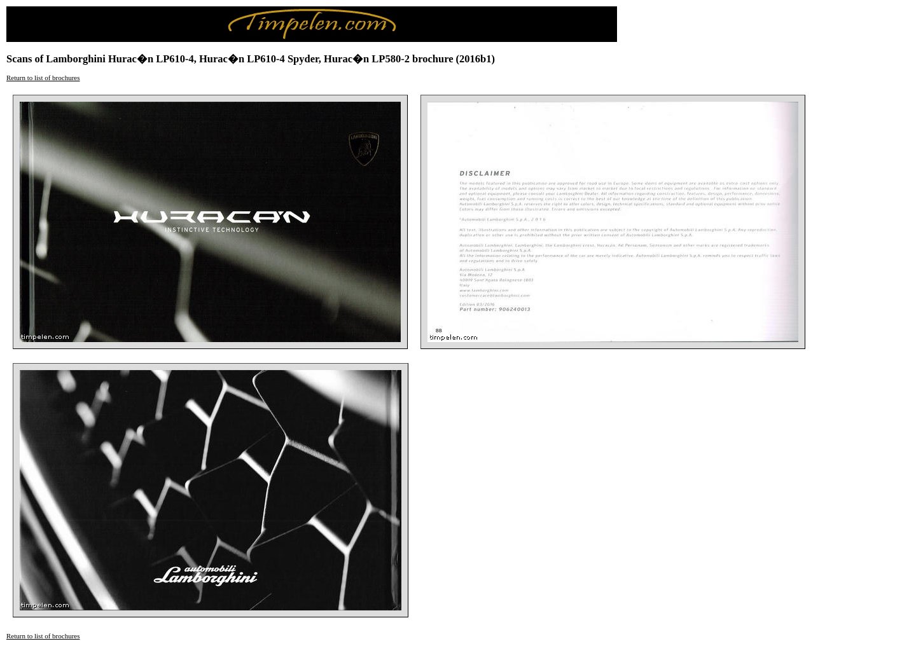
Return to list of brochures (43, 77)
